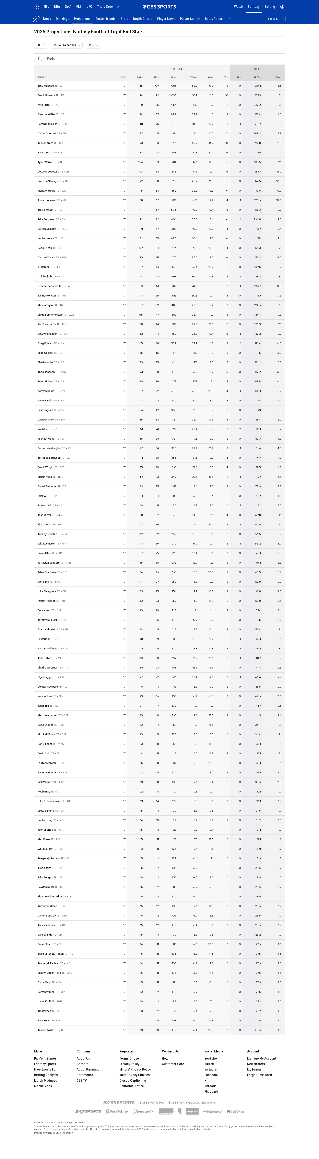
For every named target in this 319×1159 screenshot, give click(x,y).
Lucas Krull (44, 1001)
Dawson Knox (46, 419)
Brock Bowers (46, 95)
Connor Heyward (48, 686)
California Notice (131, 1086)
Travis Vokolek (46, 925)
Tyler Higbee (45, 381)
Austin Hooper (46, 601)
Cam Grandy (45, 934)
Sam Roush (44, 1020)
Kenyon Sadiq (46, 391)
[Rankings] (63, 18)
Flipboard (211, 1092)
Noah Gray (44, 791)
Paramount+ (86, 1075)
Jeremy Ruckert (47, 620)
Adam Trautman (47, 572)
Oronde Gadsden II (49, 286)
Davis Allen (44, 553)
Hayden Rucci (46, 887)
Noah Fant (44, 429)
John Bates (44, 658)
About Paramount (90, 1069)
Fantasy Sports (45, 1064)
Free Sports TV (45, 1069)
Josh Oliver (44, 515)
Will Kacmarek (46, 543)
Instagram (212, 1069)
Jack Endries (45, 829)
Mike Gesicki (45, 353)
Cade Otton (45, 248)
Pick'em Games (45, 1059)
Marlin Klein (45, 477)
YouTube (210, 1059)
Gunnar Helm (45, 400)
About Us (83, 1059)
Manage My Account (261, 1059)
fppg (277, 77)
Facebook (211, 1075)
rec (156, 77)
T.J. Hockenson (47, 295)
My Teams (254, 1069)
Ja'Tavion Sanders (49, 562)
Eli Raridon (44, 639)
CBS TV (82, 1081)
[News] (47, 18)
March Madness (45, 1081)
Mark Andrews (46, 190)
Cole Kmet (44, 610)
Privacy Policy (129, 1064)
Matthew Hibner (48, 715)
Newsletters (256, 1064)
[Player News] (166, 18)
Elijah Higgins (46, 677)
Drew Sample (46, 810)
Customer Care (173, 1064)
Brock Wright (46, 467)
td (226, 77)
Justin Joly (44, 868)
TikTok (209, 1064)
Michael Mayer (47, 438)
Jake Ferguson (46, 219)
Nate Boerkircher (48, 648)
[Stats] (124, 18)
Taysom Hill (45, 505)
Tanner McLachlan (48, 963)
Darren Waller (46, 992)
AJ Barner (43, 267)
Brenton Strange (48, 181)
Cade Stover (45, 725)
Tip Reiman (44, 1011)
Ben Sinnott (45, 744)
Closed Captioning (132, 1081)
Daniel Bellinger (47, 486)
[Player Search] (190, 18)
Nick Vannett (45, 782)
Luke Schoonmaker (49, 801)
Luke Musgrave (47, 591)
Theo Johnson (46, 372)
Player (42, 77)
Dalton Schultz (47, 229)
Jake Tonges (45, 877)
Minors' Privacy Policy (135, 1069)
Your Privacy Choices (134, 1075)
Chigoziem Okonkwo (50, 314)
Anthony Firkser (47, 906)
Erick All (42, 496)
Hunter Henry (46, 238)
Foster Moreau (47, 763)
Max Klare (44, 839)
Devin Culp (44, 753)
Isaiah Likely (45, 276)
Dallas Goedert (47, 133)
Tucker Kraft (45, 143)
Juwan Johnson (47, 200)
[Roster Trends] (105, 18)
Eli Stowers (45, 524)
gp (123, 77)
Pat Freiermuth (47, 324)
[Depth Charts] (143, 18)
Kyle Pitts (44, 105)
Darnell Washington (49, 448)
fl (239, 77)
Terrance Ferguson (49, 457)
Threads (210, 1086)
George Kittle (46, 114)
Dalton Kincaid (46, 257)
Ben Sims (43, 581)
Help (165, 1059)
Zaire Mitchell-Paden (51, 953)
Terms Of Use (129, 1059)
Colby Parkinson (47, 333)
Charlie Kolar (45, 362)
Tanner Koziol (46, 1030)
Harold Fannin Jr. (47, 124)
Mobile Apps (43, 1086)
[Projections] (82, 18)
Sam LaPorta (45, 152)
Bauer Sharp (45, 944)
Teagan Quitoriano (49, 858)
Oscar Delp (44, 982)
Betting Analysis (46, 1075)
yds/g (193, 77)
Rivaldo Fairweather (50, 896)
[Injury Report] (214, 18)
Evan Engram (45, 410)
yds (173, 77)
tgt (140, 77)
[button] (231, 18)
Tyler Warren (45, 162)
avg (210, 77)
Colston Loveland (48, 171)
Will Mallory (45, 849)
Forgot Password (259, 1075)
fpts (257, 77)
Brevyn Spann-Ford (49, 973)
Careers (82, 1064)
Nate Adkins (45, 696)
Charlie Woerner (47, 667)
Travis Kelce (45, 209)
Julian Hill (43, 705)
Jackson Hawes (47, 772)
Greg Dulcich (45, 343)
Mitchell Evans (47, 734)
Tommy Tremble (47, 534)
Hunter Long (45, 820)
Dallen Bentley (47, 915)
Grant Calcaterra (48, 629)
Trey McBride (46, 85)
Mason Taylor (46, 305)
